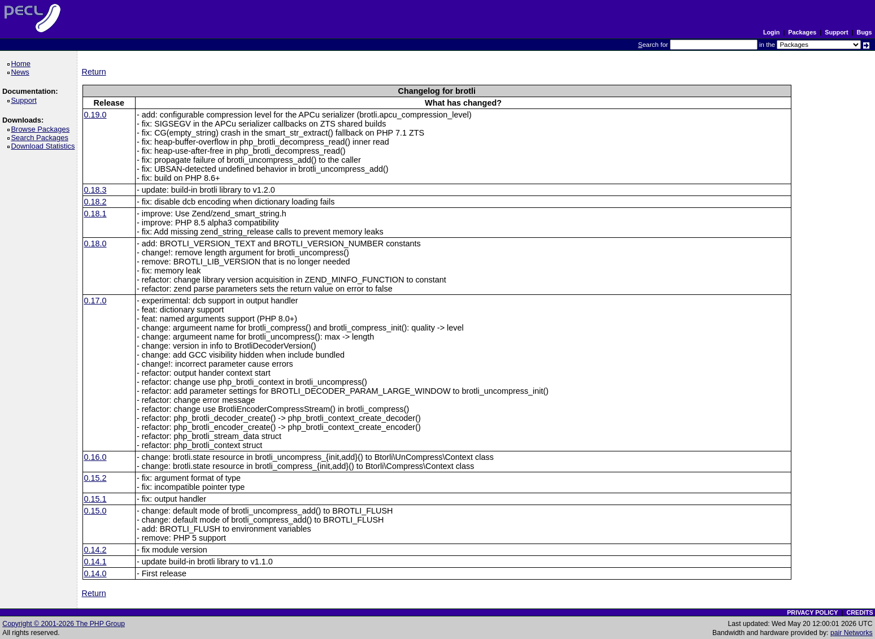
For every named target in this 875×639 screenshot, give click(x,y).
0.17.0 (95, 300)
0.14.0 (95, 573)
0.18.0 (95, 243)
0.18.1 (95, 213)
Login (771, 32)
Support (836, 32)
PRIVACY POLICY (812, 612)
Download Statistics (44, 146)
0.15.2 (95, 477)
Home (22, 63)
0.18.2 (95, 201)
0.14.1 (95, 561)
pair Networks (851, 633)
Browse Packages (42, 129)
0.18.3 (95, 189)
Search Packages (41, 137)
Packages (802, 32)
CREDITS (859, 612)
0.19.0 (95, 114)
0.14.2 (95, 549)
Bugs (864, 32)
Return (94, 71)
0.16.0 (95, 457)
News (21, 72)
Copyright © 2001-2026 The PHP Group (63, 624)
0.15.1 (95, 498)
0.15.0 (95, 510)
